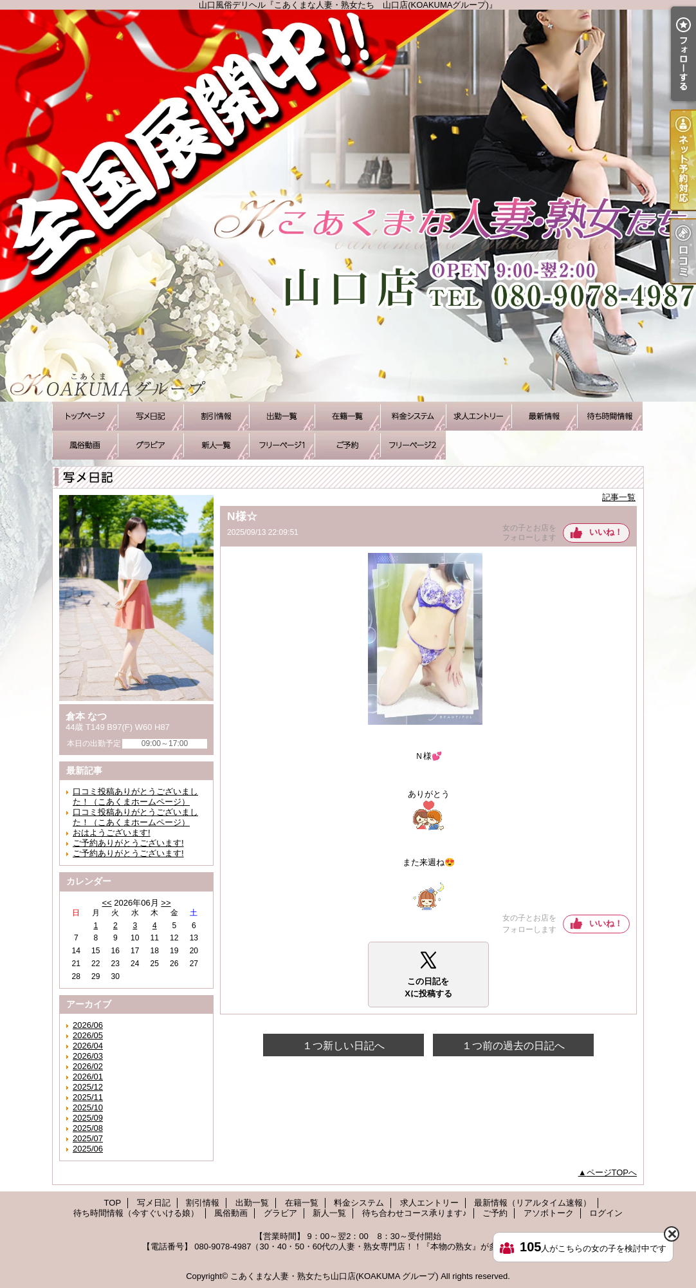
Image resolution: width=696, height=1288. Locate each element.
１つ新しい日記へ (343, 1045)
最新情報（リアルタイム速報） (544, 416)
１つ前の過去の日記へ (513, 1045)
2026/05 (88, 1035)
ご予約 (347, 445)
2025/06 (88, 1148)
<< (106, 903)
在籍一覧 (347, 416)
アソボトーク (413, 445)
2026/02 (88, 1066)
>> (165, 903)
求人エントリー (478, 416)
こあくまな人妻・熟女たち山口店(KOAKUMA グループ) (334, 1276)
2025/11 (88, 1097)
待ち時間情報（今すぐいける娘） (610, 416)
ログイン (606, 1213)
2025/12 (88, 1087)
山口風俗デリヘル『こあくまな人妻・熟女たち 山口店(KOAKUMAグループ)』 (348, 206)
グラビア (150, 445)
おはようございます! (112, 832)
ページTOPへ (612, 1172)
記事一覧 (619, 497)
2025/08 (88, 1128)
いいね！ (606, 532)
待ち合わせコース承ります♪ (282, 445)
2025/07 (88, 1138)
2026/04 (88, 1045)
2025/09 (88, 1118)
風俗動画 (85, 445)
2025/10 (88, 1107)
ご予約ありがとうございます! (128, 843)
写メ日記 (150, 416)
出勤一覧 (282, 416)
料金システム (413, 416)
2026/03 (88, 1056)
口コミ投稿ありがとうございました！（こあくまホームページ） (135, 797)
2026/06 (88, 1025)
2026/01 (88, 1076)
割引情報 (216, 416)
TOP (85, 416)
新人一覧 (216, 445)
